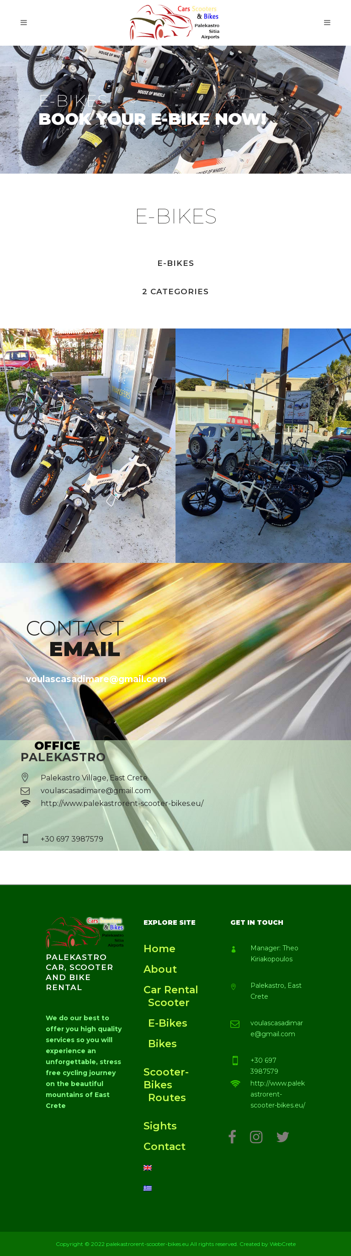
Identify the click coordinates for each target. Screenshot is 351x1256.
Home (160, 949)
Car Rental (171, 990)
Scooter (169, 1002)
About (160, 969)
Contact (165, 1146)
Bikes (162, 1044)
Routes (167, 1098)
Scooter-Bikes (166, 1078)
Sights (160, 1126)
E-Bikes (167, 1023)
